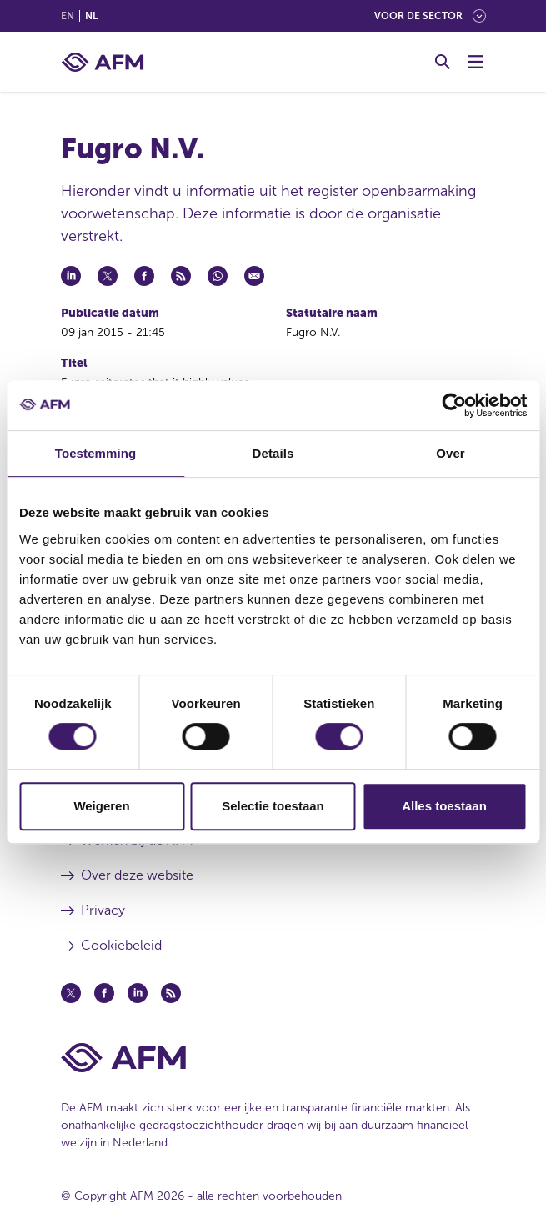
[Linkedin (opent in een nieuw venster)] (138, 993)
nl (91, 16)
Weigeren (101, 806)
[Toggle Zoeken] (443, 62)
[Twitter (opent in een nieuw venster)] (71, 993)
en (67, 16)
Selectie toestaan (273, 806)
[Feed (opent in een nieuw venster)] (171, 993)
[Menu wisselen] (476, 62)
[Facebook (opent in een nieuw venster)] (104, 993)
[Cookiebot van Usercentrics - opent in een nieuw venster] (454, 405)
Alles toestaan (444, 806)
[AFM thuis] (102, 62)
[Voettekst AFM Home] (273, 1057)
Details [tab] (273, 453)
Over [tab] (450, 453)
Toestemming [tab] (96, 453)
